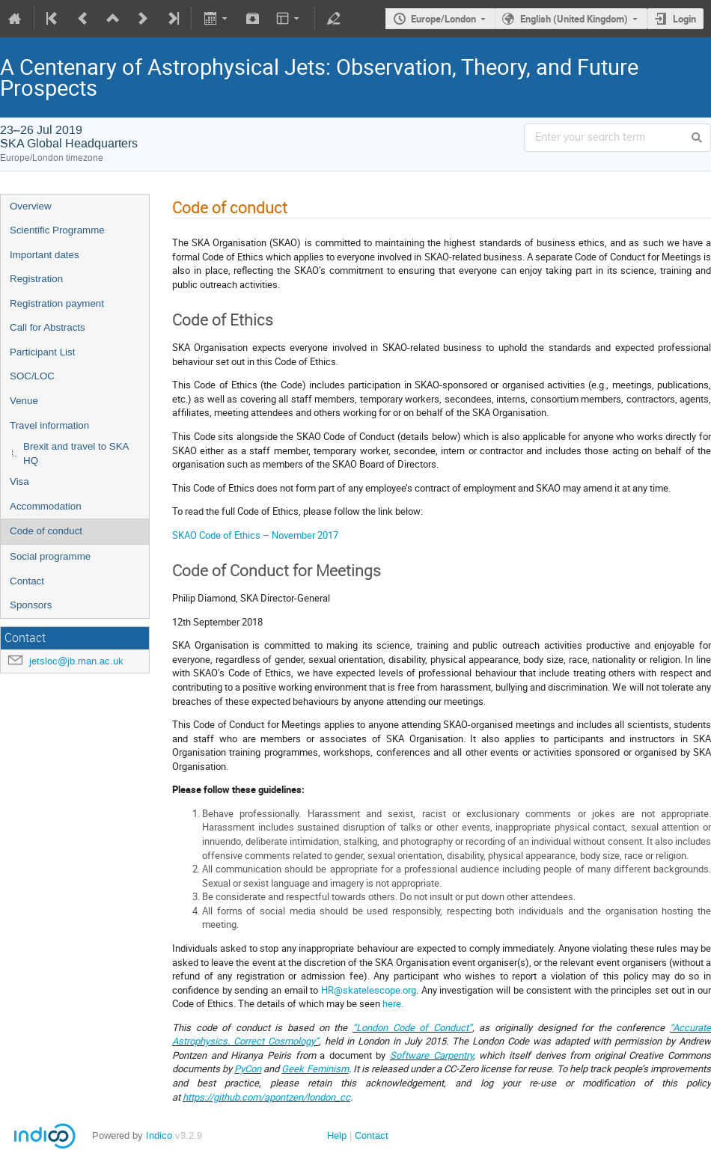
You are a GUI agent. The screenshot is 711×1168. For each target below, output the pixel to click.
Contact (27, 581)
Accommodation (46, 506)
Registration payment (57, 303)
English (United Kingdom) (574, 18)
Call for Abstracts (47, 327)
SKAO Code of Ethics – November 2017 (255, 535)
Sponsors (31, 605)
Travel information (49, 425)
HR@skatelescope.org (368, 990)
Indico (159, 1135)
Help (337, 1135)
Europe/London (443, 18)
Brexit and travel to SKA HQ (76, 453)
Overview (31, 206)
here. (392, 1003)
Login (684, 18)
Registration (36, 278)
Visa (19, 481)
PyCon (247, 1068)
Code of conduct (46, 530)
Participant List (42, 352)
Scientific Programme (57, 230)
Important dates (44, 254)
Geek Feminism (314, 1068)
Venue (24, 400)
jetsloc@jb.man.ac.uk (76, 661)
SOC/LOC (32, 376)
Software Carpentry (431, 1055)
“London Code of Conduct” (412, 1027)
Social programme (50, 556)
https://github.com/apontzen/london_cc (266, 1097)
